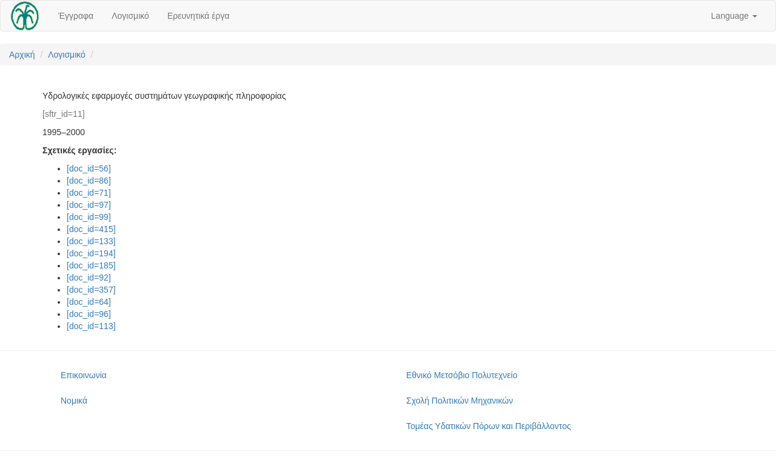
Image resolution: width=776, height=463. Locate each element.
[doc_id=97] (89, 205)
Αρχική (22, 54)
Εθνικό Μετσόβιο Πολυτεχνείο (461, 375)
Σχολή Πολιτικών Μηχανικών (459, 400)
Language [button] (734, 16)
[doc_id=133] (91, 241)
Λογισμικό (130, 16)
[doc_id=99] (89, 217)
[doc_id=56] (89, 168)
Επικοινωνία (84, 375)
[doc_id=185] (91, 265)
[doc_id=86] (89, 180)
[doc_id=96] (89, 314)
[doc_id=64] (89, 302)
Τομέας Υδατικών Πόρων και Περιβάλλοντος (488, 426)
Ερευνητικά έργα (198, 16)
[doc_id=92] (89, 277)
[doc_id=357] (91, 290)
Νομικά (74, 400)
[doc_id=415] (91, 229)
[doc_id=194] (91, 253)
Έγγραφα (75, 16)
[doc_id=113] (91, 326)
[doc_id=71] (89, 193)
